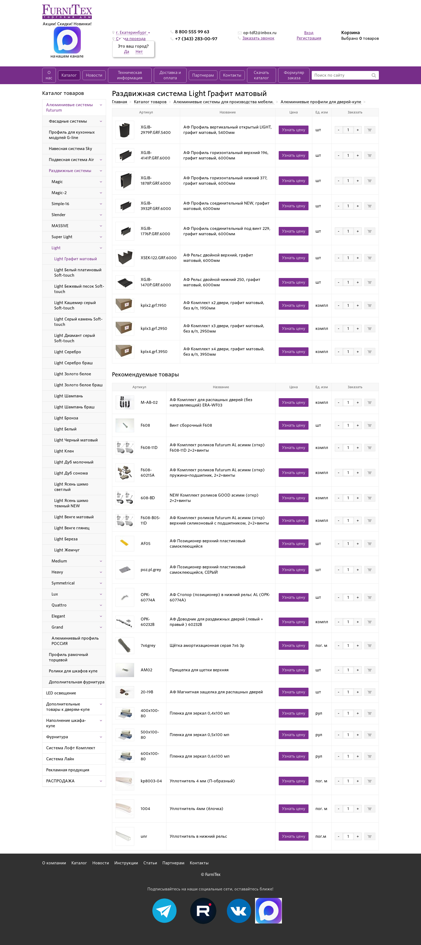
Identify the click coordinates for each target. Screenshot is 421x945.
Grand (57, 627)
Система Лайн (60, 759)
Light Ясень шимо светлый (71, 487)
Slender (59, 215)
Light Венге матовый (74, 517)
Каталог (69, 75)
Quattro (59, 605)
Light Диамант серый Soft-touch (74, 338)
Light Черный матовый (76, 440)
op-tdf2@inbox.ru (260, 33)
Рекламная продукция (67, 770)
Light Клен (64, 451)
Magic (57, 182)
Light (56, 248)
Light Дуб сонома (71, 473)
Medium (59, 561)
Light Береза (66, 539)
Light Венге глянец (71, 528)
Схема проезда (131, 39)
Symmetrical (63, 583)
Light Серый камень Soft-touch (78, 322)
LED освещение (61, 693)
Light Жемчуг (67, 550)
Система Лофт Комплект (70, 748)
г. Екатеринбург (132, 32)
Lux (55, 594)
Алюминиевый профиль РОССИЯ (75, 641)
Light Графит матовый (75, 259)
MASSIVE (60, 226)
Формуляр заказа (294, 75)
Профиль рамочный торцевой (68, 657)
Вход (308, 33)
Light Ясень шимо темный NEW (71, 503)
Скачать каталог (261, 75)
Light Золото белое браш (78, 385)
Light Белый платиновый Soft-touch (77, 272)
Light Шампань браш (74, 407)
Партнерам (203, 75)
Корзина (350, 32)
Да (126, 51)
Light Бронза (66, 418)
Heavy (57, 572)
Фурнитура (57, 737)
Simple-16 (60, 204)
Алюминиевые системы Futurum (69, 107)
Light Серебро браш (73, 363)
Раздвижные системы (70, 171)
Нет (139, 51)
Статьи (150, 863)
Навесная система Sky (70, 149)
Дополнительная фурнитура (76, 682)
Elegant (58, 616)
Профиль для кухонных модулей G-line (72, 135)
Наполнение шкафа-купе (66, 723)
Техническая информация (129, 75)
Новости (94, 75)
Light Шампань (68, 396)
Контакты (232, 75)
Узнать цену (293, 130)
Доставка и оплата (170, 75)
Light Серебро (67, 352)
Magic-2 (59, 193)
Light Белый (65, 429)
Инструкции (126, 863)
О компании (54, 863)
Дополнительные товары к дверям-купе (68, 707)
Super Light (62, 237)
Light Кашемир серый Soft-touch (75, 305)
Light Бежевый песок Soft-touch (79, 289)
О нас (49, 75)
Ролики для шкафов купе (73, 671)
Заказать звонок (258, 38)
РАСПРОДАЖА (60, 781)
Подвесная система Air (71, 160)
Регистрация (309, 38)
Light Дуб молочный (73, 462)
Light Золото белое (72, 374)
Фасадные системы (68, 121)
